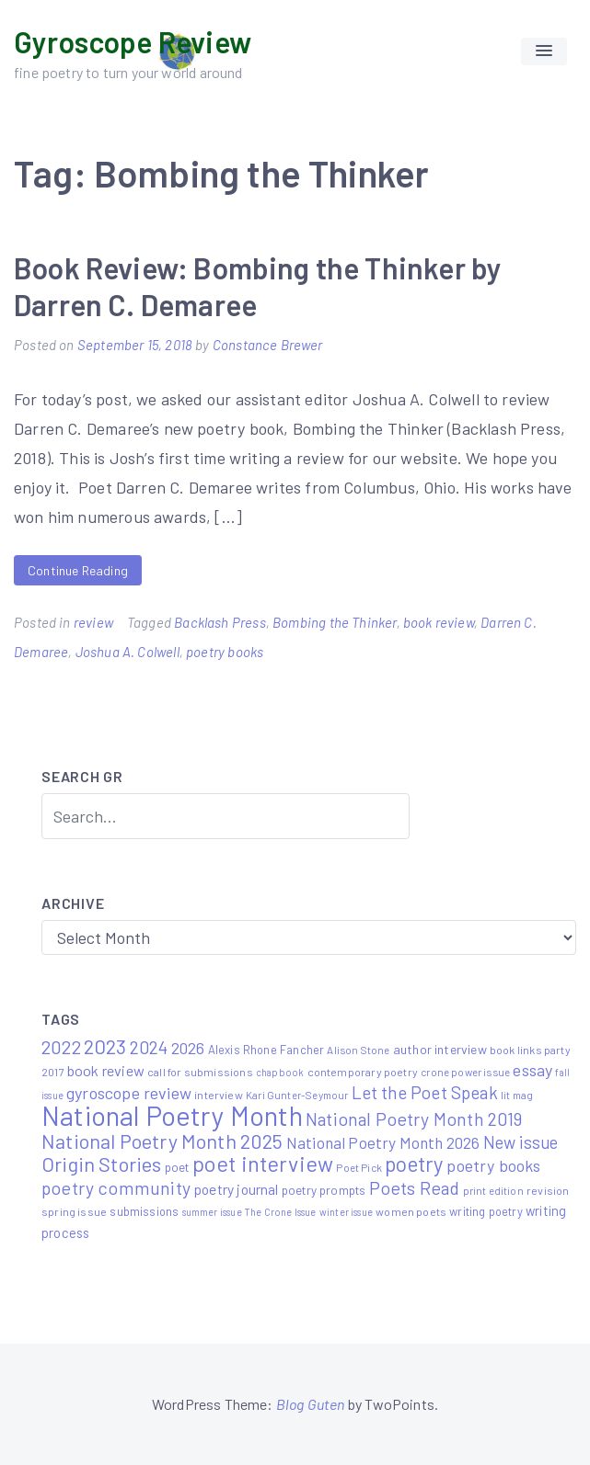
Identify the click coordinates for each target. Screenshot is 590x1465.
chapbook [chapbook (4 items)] (280, 1072)
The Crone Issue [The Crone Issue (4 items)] (281, 1212)
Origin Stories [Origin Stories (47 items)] (101, 1163)
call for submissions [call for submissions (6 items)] (200, 1071)
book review (438, 622)
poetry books (224, 651)
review (93, 622)
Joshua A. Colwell (127, 651)
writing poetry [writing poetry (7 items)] (486, 1211)
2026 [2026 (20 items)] (188, 1048)
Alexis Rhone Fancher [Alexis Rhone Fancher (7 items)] (266, 1049)
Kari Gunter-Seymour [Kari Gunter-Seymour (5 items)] (297, 1094)
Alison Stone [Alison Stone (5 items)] (358, 1049)
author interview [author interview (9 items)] (440, 1049)
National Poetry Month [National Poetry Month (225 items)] (172, 1115)
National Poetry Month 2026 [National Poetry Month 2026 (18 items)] (383, 1142)
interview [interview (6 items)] (218, 1094)
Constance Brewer (268, 344)
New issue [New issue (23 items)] (521, 1142)
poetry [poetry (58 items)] (414, 1163)
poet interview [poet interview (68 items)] (263, 1163)
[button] (544, 51)
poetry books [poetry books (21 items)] (493, 1165)
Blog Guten (310, 1404)
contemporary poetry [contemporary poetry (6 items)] (362, 1071)
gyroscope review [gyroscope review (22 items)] (128, 1093)
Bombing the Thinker (334, 622)
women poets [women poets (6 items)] (411, 1211)
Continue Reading (78, 570)
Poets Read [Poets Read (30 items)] (414, 1187)
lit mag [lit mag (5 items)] (517, 1094)
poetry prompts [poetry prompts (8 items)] (324, 1190)
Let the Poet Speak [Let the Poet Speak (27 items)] (425, 1092)
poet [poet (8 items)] (177, 1167)
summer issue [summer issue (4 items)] (212, 1212)
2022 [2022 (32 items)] (61, 1047)
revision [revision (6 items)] (547, 1190)
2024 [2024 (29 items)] (149, 1047)
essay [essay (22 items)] (532, 1070)
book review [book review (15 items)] (106, 1070)
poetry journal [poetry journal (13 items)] (236, 1189)
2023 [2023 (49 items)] (105, 1046)
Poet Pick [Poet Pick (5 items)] (359, 1167)
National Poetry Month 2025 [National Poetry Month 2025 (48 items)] (162, 1141)
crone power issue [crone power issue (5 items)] (465, 1071)
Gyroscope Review (132, 41)
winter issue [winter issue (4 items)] (346, 1212)
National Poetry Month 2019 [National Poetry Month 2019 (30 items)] (414, 1118)
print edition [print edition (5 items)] (493, 1190)
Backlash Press (220, 622)
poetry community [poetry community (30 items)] (116, 1187)
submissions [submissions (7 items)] (144, 1211)
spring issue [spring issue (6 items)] (74, 1211)
